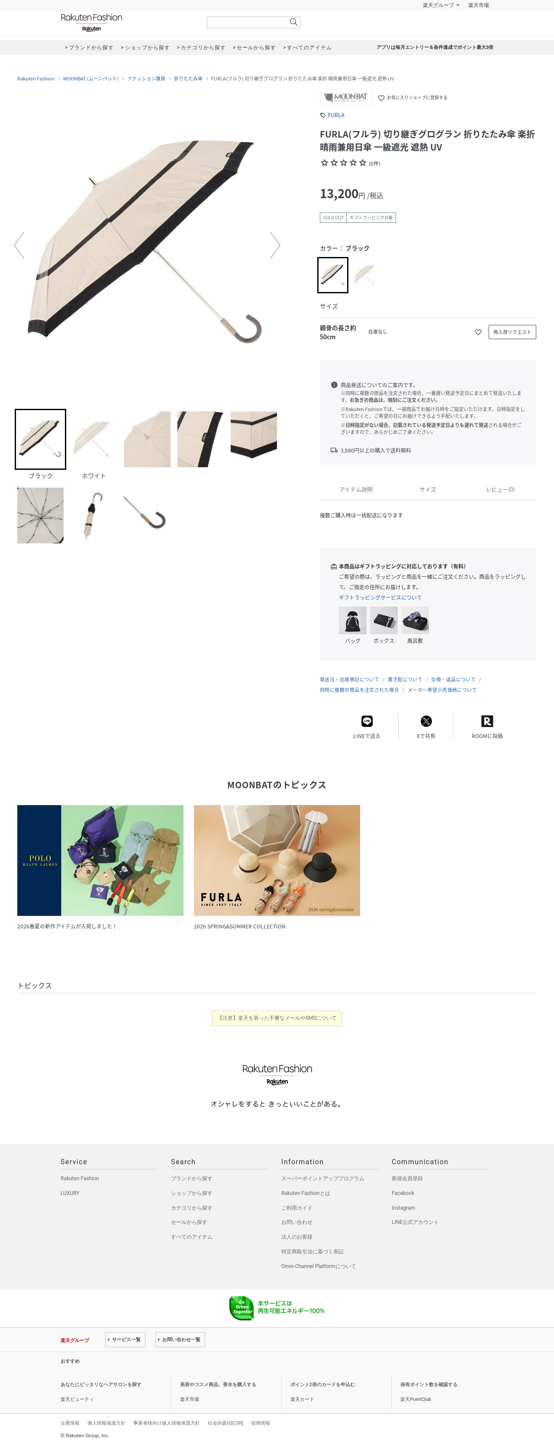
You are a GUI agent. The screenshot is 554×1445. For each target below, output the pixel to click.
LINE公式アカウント (415, 1222)
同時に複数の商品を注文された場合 (359, 690)
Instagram (403, 1208)
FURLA (336, 115)
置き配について (405, 679)
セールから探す (189, 1222)
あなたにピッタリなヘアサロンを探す (101, 1384)
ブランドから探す (192, 1178)
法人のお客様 (296, 1237)
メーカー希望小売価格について (442, 690)
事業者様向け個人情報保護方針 (166, 1423)
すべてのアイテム (192, 1237)
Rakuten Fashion (128, 22)
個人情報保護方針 (106, 1423)
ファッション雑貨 (146, 78)
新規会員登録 (407, 1178)
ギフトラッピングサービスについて (380, 597)
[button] (19, 245)
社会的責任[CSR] (225, 1423)
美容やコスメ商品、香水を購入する (218, 1384)
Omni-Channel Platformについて (318, 1266)
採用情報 (260, 1423)
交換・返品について (453, 679)
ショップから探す (192, 1193)
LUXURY (70, 1193)
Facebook (403, 1193)
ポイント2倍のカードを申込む (322, 1384)
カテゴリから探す (192, 1208)
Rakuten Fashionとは (305, 1193)
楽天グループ (438, 5)
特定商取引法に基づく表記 (312, 1252)
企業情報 (70, 1423)
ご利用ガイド (296, 1208)
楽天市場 (478, 5)
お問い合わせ (296, 1222)
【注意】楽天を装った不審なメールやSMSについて (277, 1018)
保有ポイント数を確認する (428, 1384)
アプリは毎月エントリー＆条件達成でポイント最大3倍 (435, 47)
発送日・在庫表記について (349, 679)
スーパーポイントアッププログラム (322, 1178)
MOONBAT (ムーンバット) (91, 78)
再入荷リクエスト (512, 332)
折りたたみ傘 (188, 78)
